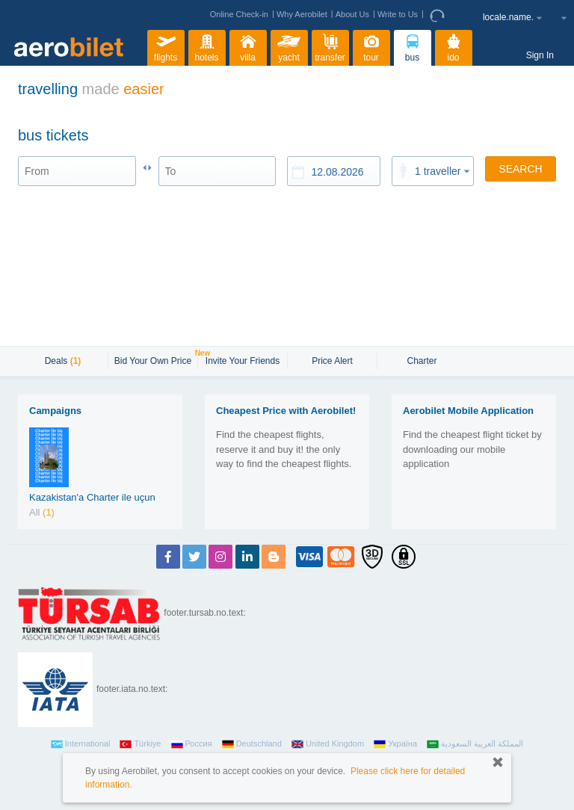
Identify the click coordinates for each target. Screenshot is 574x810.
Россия (191, 744)
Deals (63, 361)
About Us (352, 14)
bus (412, 46)
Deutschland (252, 744)
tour (371, 46)
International (81, 744)
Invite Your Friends (243, 361)
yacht (289, 46)
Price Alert (332, 361)
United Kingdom (327, 744)
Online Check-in (239, 14)
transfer (330, 46)
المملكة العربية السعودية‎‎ (475, 744)
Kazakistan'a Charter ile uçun (92, 497)
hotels (207, 46)
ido (453, 46)
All (42, 512)
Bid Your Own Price (154, 359)
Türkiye (140, 744)
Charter (421, 361)
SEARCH (520, 169)
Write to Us (397, 14)
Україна (395, 744)
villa (248, 46)
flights (165, 46)
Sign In (540, 55)
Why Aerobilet (302, 14)
